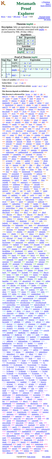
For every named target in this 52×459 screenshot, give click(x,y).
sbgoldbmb (35, 442)
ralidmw (18, 139)
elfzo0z (32, 240)
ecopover (16, 187)
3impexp (9, 109)
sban (41, 116)
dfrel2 (45, 161)
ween (21, 208)
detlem (40, 390)
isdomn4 (42, 262)
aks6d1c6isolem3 (22, 395)
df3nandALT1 (19, 358)
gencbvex (19, 131)
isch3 (26, 309)
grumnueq (35, 414)
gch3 (17, 227)
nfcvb (42, 146)
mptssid (17, 433)
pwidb (37, 139)
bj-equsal (34, 371)
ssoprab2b (15, 174)
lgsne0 (13, 290)
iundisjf (9, 337)
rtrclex (46, 410)
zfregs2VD (26, 427)
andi (13, 107)
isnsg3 (25, 257)
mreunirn (42, 253)
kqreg (26, 275)
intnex (16, 146)
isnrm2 (36, 268)
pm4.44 (44, 105)
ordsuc (35, 178)
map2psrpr (33, 229)
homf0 (4, 448)
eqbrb (41, 388)
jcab (37, 101)
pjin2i (40, 326)
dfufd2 (9, 339)
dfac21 (35, 401)
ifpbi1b (39, 406)
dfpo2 (45, 163)
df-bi (32, 91)
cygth (16, 266)
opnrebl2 (5, 358)
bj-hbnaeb (22, 371)
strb (30, 328)
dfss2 (20, 135)
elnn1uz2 (5, 236)
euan (17, 126)
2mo (33, 126)
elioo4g (25, 236)
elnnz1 (31, 234)
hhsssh (47, 309)
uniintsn (29, 144)
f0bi (30, 165)
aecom (8, 122)
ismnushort (6, 416)
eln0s (42, 292)
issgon (32, 339)
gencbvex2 (31, 131)
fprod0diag (6, 251)
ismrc (27, 397)
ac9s (40, 221)
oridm (31, 103)
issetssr (21, 390)
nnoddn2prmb (7, 253)
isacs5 (14, 255)
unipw (45, 148)
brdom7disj (6, 225)
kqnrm (35, 275)
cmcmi (30, 315)
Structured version (44, 16)
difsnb (29, 141)
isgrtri (19, 444)
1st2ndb (5, 182)
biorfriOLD (9, 105)
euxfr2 (35, 133)
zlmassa (36, 266)
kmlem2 (5, 217)
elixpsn (16, 189)
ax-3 (3, 88)
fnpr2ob (31, 253)
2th (41, 94)
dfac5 (17, 212)
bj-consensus (11, 363)
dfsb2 (35, 122)
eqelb (4, 390)
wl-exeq (21, 384)
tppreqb (19, 141)
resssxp (8, 163)
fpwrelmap (21, 337)
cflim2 (47, 217)
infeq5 (19, 199)
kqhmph (32, 277)
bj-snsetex (35, 373)
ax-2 (45, 86)
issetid (40, 157)
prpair (4, 442)
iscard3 (17, 210)
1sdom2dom (37, 193)
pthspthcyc (37, 300)
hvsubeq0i (38, 307)
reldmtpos (16, 184)
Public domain (31, 457)
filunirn (30, 279)
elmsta (18, 352)
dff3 (37, 167)
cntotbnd (41, 386)
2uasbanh (31, 425)
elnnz (4, 234)
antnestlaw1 (30, 352)
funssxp (15, 165)
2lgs (22, 290)
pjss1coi (9, 324)
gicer (34, 257)
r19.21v (8, 131)
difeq (46, 335)
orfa (32, 388)
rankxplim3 (16, 204)
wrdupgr (20, 296)
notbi (38, 96)
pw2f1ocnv (14, 401)
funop (15, 172)
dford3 (30, 399)
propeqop (44, 150)
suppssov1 (24, 182)
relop (32, 157)
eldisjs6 (15, 393)
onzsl (25, 180)
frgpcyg (25, 266)
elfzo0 (22, 240)
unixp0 (27, 163)
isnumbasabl (6, 403)
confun (28, 438)
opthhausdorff (23, 152)
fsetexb (26, 187)
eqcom (21, 129)
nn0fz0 (39, 238)
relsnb (23, 157)
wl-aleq (31, 384)
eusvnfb (5, 148)
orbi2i (39, 103)
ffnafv (4, 440)
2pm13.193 (6, 425)
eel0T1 (4, 427)
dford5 (16, 178)
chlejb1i (21, 313)
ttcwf (39, 358)
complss (37, 135)
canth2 (8, 193)
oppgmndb (45, 257)
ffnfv (40, 169)
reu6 (43, 133)
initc (17, 451)
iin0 (34, 146)
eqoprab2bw (27, 174)
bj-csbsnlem (23, 373)
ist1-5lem (43, 277)
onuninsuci (6, 180)
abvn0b (4, 264)
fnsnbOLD (38, 172)
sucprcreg (36, 197)
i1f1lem (44, 285)
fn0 (7, 165)
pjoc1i (28, 311)
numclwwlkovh (39, 305)
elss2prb (37, 245)
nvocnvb (19, 406)
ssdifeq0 (44, 137)
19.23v (42, 111)
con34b (29, 96)
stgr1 (28, 444)
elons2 (23, 292)
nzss (28, 416)
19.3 (16, 118)
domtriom (23, 221)
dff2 (30, 167)
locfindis (25, 272)
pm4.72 (19, 105)
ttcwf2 (4, 360)
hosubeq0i (24, 318)
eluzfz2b (36, 236)
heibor (4, 388)
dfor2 (24, 103)
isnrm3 (47, 268)
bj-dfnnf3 (32, 369)
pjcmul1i (10, 328)
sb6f (43, 122)
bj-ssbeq (44, 365)
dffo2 (39, 165)
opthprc (14, 157)
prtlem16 (26, 393)
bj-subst (21, 367)
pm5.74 (5, 96)
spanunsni (19, 315)
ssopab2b (29, 154)
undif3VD (17, 429)
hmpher (45, 275)
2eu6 (41, 126)
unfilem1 (14, 195)
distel (40, 354)
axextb (12, 129)
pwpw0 (38, 141)
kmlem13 (16, 217)
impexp (14, 101)
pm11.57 (5, 418)
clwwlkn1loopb (40, 302)
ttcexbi (14, 360)
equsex (44, 120)
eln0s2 (33, 292)
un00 (34, 137)
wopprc (40, 399)
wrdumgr (31, 296)
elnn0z (13, 234)
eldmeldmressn (25, 159)
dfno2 (30, 406)
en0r (14, 191)
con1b (7, 99)
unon (44, 178)
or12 (47, 103)
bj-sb (8, 369)
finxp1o (43, 382)
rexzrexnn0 (6, 399)
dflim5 (9, 406)
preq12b (9, 144)
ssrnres (36, 161)
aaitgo (45, 403)
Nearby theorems (46, 6)
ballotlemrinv (7, 343)
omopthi (37, 184)
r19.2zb (8, 139)
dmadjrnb (36, 318)
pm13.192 (17, 418)
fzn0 (46, 236)
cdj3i (29, 335)
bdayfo (13, 292)
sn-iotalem (37, 395)
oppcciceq (37, 448)
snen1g (26, 410)
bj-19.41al (10, 367)
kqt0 (17, 275)
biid (35, 94)
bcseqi (17, 309)
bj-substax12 (19, 369)
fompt (31, 169)
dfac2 (26, 212)
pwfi (40, 195)
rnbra (48, 322)
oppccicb (25, 448)
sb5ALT (31, 423)
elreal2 (44, 229)
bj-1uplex (26, 375)
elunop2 (31, 320)
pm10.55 (38, 416)
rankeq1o (37, 356)
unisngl (14, 272)
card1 (27, 206)
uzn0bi (47, 433)
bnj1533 (20, 343)
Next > (48, 4)
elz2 (22, 234)
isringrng (42, 260)
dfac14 (46, 272)
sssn (46, 141)
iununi (38, 144)
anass (31, 101)
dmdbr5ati (34, 333)
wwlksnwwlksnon (8, 302)
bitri (12, 96)
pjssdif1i (10, 326)
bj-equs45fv (45, 369)
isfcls (15, 281)
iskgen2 (35, 272)
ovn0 (4, 438)
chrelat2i (26, 330)
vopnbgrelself (7, 444)
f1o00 (47, 165)
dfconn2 (20, 270)
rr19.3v (4, 133)
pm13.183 (42, 131)
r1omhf (40, 343)
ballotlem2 (36, 341)
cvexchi (46, 330)
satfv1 (26, 350)
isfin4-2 (9, 219)
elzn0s (4, 294)
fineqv (4, 195)
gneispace (10, 414)
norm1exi (36, 309)
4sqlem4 (20, 253)
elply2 (17, 287)
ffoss (43, 180)
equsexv (9, 120)
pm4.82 (22, 107)
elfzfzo (27, 433)
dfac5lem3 (6, 212)
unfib (24, 195)
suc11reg (9, 199)
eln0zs (14, 294)
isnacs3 (37, 397)
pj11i (14, 318)
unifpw (17, 197)
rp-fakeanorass (19, 408)
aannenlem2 (38, 287)
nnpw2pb (5, 446)
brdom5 (26, 223)
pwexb (35, 176)
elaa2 (23, 436)
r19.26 (47, 129)
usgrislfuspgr (11, 300)
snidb (46, 139)
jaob (36, 105)
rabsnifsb (9, 141)
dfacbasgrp (34, 403)
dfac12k (40, 214)
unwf (12, 202)
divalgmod (19, 251)
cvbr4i (36, 330)
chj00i (31, 313)
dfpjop (20, 326)
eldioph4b (18, 399)
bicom (28, 94)
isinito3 (36, 451)
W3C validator (46, 457)
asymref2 (9, 161)
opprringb (17, 262)
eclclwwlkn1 (11, 305)
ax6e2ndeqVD (12, 431)
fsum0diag (36, 249)
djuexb (45, 204)
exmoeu (39, 124)
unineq (47, 135)
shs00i (46, 311)
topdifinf (23, 382)
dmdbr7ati (18, 335)
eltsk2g (26, 227)
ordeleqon (5, 178)
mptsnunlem (11, 382)
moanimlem (6, 126)
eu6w (8, 397)
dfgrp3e (15, 257)
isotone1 (34, 412)
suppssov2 (36, 182)
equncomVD (39, 427)
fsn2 (7, 172)
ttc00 (30, 358)
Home (9, 16)
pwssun (39, 154)
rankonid (30, 202)
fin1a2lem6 (11, 221)
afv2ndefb (15, 440)
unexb (4, 176)
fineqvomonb (18, 345)
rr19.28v (15, 133)
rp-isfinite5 (33, 408)
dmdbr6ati (5, 335)
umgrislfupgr (43, 296)
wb (22, 83)
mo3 (22, 124)
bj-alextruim (18, 365)
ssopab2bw (17, 154)
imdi (31, 99)
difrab (17, 137)
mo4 (30, 124)
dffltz (48, 395)
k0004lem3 (23, 414)
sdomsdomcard (42, 225)
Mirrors (3, 16)
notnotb (21, 96)
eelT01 (42, 425)
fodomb (5, 223)
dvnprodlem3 (11, 436)
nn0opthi (31, 242)
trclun (4, 249)
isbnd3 (30, 386)
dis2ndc (40, 270)
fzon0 (13, 240)
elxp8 (34, 382)
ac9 (33, 221)
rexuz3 (24, 249)
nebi (29, 129)
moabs (14, 124)
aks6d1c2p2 (6, 395)
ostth (41, 290)
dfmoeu (5, 124)
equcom (31, 114)
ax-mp (34, 86)
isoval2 (14, 448)
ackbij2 (36, 217)
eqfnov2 (39, 174)
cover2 (20, 386)
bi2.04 (23, 99)
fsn (47, 169)
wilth (4, 290)
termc (47, 451)
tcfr (8, 433)
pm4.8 (39, 99)
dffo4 (45, 167)
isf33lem (31, 219)
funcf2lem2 (6, 451)
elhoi (41, 436)
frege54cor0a (21, 412)
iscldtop (26, 268)
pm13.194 (29, 418)
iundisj (33, 285)
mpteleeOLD (6, 296)
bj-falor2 (24, 363)
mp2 (14, 75)
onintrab (26, 178)
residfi (8, 197)
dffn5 (22, 167)
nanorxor (18, 416)
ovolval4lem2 (16, 438)
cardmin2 (46, 206)
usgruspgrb (42, 298)
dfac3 (27, 210)
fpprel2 (23, 442)
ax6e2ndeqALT (41, 431)
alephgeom (6, 210)
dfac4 (36, 210)
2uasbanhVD (26, 431)
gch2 (8, 227)
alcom (8, 118)
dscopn (31, 283)
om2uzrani (19, 242)
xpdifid (27, 161)
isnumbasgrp (20, 403)
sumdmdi (10, 333)
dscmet (21, 283)
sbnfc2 (26, 137)
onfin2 (17, 193)
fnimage (5, 356)
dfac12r (30, 214)
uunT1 (14, 427)
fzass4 (20, 238)
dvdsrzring (28, 264)
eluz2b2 (41, 234)
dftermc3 (10, 453)
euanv (25, 126)
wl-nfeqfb (42, 384)
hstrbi (39, 328)
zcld (3, 285)
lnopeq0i (20, 320)
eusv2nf (15, 148)
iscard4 (36, 410)
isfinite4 (5, 245)
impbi (41, 29)
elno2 (4, 292)
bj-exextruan (31, 365)
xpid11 (4, 159)
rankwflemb (30, 199)
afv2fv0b (40, 440)
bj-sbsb (45, 371)
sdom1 (26, 193)
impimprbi (6, 103)
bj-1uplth (15, 375)
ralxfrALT (26, 148)
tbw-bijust (41, 109)
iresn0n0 (45, 159)
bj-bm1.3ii (15, 378)
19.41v (4, 114)
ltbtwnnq (10, 229)
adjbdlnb (17, 322)
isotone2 (45, 412)
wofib (26, 197)
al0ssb (47, 144)
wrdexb (9, 247)
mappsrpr (21, 229)
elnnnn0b (30, 232)
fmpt (23, 169)
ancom (23, 101)
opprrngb (5, 262)
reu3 (3, 135)
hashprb (16, 245)
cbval (36, 120)
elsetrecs (21, 453)
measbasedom (45, 339)
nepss (22, 354)
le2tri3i (9, 232)
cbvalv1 (27, 120)
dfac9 (44, 212)
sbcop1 (23, 150)
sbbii (33, 116)
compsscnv (43, 219)
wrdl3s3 (29, 247)
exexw (25, 116)
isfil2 (20, 279)
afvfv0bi (39, 438)
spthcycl (16, 350)
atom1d (15, 330)
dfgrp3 (4, 257)
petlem (4, 393)
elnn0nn (19, 232)
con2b (15, 99)
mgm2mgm (39, 444)
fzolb (4, 240)
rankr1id (41, 202)
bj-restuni (39, 378)
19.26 (16, 111)
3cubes (18, 397)
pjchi (37, 311)
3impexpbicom (21, 421)
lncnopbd (5, 322)
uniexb (26, 176)
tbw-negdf (5, 111)
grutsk (36, 227)
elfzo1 (42, 240)
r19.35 (38, 129)
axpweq (25, 146)
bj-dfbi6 (45, 360)
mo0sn (28, 446)
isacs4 (23, 255)
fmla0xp (46, 350)
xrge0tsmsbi (45, 337)
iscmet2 (23, 285)
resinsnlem (40, 446)
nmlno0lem (6, 307)
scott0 (27, 204)
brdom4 (37, 223)
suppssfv (5, 184)
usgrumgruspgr (28, 298)
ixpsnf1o (27, 189)
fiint (47, 195)
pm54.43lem (10, 208)
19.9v (22, 114)
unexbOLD (15, 176)
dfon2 (31, 354)
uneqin (8, 137)
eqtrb (37, 335)
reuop (36, 163)
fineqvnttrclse (33, 345)
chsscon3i (10, 313)
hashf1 (26, 245)
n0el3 (31, 390)
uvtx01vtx (24, 300)
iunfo (30, 225)
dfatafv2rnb (28, 440)
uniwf (21, 202)
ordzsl (16, 180)
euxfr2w (25, 133)
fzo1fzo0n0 (6, 242)
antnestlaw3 (11, 354)
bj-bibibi (35, 363)
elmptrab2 (10, 279)
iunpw (44, 176)
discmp (9, 270)
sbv (48, 116)
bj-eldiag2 (43, 380)
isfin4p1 (20, 219)
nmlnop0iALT (7, 320)
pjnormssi (31, 324)
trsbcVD (5, 429)
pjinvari (30, 326)
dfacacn (9, 214)
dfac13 (19, 214)
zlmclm (13, 285)
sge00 (32, 436)
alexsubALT (26, 281)
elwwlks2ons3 (25, 302)
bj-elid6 (31, 380)
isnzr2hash (29, 262)
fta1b (8, 287)
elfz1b (29, 238)
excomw (15, 116)
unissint (18, 144)
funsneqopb (26, 172)
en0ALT (5, 191)
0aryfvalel (17, 446)
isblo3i (17, 307)
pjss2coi (20, 324)
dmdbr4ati (21, 333)
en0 (44, 189)
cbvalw (41, 114)
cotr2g (39, 247)
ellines (27, 356)
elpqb (16, 236)
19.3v (14, 114)
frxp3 (14, 182)
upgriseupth (25, 305)
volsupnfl (10, 386)
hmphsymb (10, 277)
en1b (29, 191)
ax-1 (40, 86)
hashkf (41, 242)
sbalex (33, 118)
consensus (45, 107)
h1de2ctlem (6, 315)
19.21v (33, 111)
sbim (17, 120)
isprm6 (40, 251)
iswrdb (47, 245)
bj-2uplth (38, 375)
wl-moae (10, 384)
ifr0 (47, 418)
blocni (27, 307)
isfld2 (14, 388)
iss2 (12, 390)
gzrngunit (16, 264)
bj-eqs (32, 367)
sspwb (36, 148)
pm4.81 (5, 101)
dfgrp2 (42, 255)
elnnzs (23, 294)
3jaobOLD (20, 109)
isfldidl (23, 388)
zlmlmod (5, 266)
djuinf (27, 217)
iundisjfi (33, 337)
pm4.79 (5, 107)
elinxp (14, 159)
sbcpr (13, 442)
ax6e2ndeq (19, 425)
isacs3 (33, 255)
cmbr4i (4, 318)
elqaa (26, 287)
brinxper (5, 187)
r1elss (40, 199)
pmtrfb (21, 260)
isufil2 (40, 279)
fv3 (15, 167)
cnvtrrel (9, 412)
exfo (15, 169)
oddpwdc (10, 341)
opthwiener (10, 152)
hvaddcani (5, 309)
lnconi (41, 320)
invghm (31, 260)
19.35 (24, 111)
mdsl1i (4, 330)
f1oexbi (34, 180)
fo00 (7, 167)
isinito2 (26, 451)
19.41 (24, 118)
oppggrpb (10, 260)
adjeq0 (38, 322)
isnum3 (8, 206)
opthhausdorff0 (38, 152)
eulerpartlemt (22, 341)
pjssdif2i (43, 324)
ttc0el (24, 360)
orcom (16, 103)
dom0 (45, 191)
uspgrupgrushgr (12, 298)
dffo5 (8, 169)
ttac (3, 401)
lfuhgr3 (4, 350)
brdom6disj (19, 225)
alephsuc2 (40, 208)
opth (15, 150)
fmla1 (9, 352)
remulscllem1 (36, 294)
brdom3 (15, 223)
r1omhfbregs (6, 348)
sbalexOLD (44, 118)
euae (4, 129)
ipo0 (39, 418)
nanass (30, 109)
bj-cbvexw (42, 367)
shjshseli (42, 313)
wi (16, 83)
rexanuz (14, 249)
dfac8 (35, 212)
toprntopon (6, 268)
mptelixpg (5, 189)
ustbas (48, 281)
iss (36, 159)
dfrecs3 (27, 184)
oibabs (28, 105)
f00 (24, 165)
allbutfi (37, 433)
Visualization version (44, 18)
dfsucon (15, 410)
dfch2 (19, 311)
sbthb (37, 191)
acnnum (30, 208)
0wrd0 (19, 247)
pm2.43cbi (19, 423)
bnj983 (30, 343)
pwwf (4, 202)
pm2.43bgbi (6, 423)
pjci (48, 326)
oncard (18, 206)
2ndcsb (30, 270)
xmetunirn (10, 283)
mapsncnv (36, 187)
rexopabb (5, 154)
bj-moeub (10, 373)
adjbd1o (28, 322)
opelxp (4, 157)
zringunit (40, 264)
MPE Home (17, 16)
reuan (12, 135)
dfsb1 (27, 122)
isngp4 (41, 283)
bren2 (36, 189)
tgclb (17, 268)
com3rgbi (35, 421)
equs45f (18, 122)
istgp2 (38, 281)
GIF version (47, 19)
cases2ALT (33, 107)
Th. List (25, 16)
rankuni (5, 204)
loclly (4, 272)
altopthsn (16, 356)
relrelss (18, 163)
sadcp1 (30, 251)
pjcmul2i (21, 328)
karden (35, 204)
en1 (21, 191)
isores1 (4, 174)
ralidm (28, 139)
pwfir (32, 195)
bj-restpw (27, 378)
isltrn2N (37, 393)
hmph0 (22, 277)
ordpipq (46, 227)
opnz (7, 150)
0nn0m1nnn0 (38, 348)
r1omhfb (5, 345)
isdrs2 (4, 255)
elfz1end (10, 238)
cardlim (35, 206)
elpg (30, 453)
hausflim (5, 281)
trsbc (41, 423)
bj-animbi (34, 360)
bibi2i (46, 96)
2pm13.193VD (31, 429)
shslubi (9, 311)
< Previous (46, 2)
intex (7, 146)
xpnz (18, 161)
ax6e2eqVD (45, 429)
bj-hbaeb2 (10, 371)
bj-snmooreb (19, 380)
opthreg (47, 197)
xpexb (9, 421)
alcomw (5, 116)
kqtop (9, 275)
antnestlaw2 (43, 352)
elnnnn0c (42, 232)
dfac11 (25, 401)
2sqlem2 (32, 290)
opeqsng (34, 150)
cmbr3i (40, 315)
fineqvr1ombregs (22, 348)
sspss (28, 135)
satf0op (35, 350)
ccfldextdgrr (20, 339)
